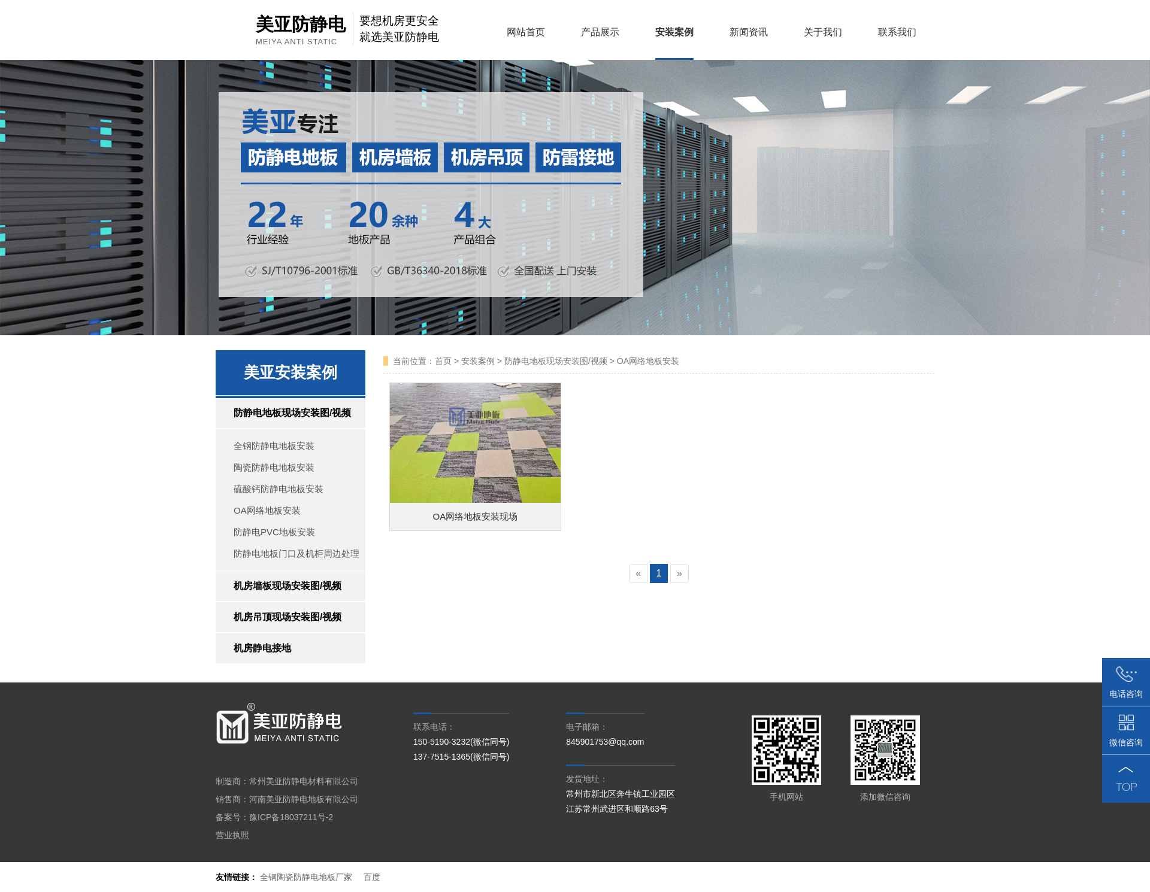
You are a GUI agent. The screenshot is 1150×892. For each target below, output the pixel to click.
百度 (372, 877)
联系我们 (893, 32)
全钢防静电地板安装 (274, 446)
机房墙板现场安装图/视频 (287, 586)
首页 (443, 361)
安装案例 (670, 32)
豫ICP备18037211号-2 (291, 817)
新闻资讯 (744, 32)
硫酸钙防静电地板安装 (278, 489)
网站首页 (522, 32)
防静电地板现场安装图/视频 (292, 413)
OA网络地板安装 (267, 510)
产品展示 (596, 32)
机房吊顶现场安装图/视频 (287, 617)
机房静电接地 (262, 648)
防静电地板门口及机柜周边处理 (296, 553)
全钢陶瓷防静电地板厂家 (306, 877)
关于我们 (819, 32)
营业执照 (232, 835)
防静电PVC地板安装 (274, 532)
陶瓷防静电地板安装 (274, 467)
